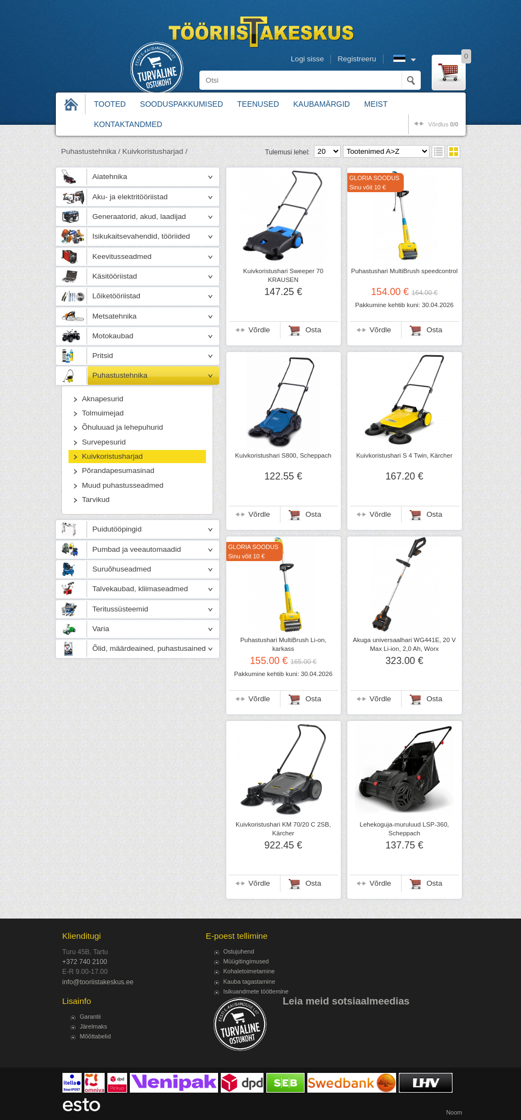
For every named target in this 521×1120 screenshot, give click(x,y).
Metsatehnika (115, 316)
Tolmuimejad (103, 413)
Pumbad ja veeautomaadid (137, 549)
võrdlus (443, 124)
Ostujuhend (239, 951)
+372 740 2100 (84, 962)
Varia (101, 629)
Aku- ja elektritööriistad (130, 197)
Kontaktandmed (128, 124)
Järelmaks (93, 1026)
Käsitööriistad (115, 276)
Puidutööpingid (117, 529)
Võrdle (259, 330)
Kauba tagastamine (250, 981)
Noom (454, 1112)
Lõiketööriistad (117, 296)
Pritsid (103, 355)
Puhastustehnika (120, 375)
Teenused (258, 104)
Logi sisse (307, 59)
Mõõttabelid (95, 1036)
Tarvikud (96, 499)
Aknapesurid (103, 399)
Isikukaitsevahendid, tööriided (141, 236)
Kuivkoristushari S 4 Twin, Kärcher (404, 455)
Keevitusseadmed (122, 256)
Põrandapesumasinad (118, 470)
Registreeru (356, 59)
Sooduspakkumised (181, 104)
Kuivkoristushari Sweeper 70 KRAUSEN (283, 275)
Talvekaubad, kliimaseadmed (140, 589)
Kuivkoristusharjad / (154, 151)
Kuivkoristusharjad (112, 456)
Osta (314, 330)
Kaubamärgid (321, 104)
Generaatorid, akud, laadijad (139, 216)
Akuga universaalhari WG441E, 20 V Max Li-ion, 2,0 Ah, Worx (404, 644)
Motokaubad (113, 336)
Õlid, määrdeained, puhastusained (149, 648)
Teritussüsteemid (120, 609)
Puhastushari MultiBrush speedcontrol (404, 271)
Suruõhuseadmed (122, 569)
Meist (376, 104)
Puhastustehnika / (91, 151)
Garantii (90, 1016)
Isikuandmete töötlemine (256, 991)
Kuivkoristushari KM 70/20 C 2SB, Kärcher (283, 828)
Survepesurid (104, 442)
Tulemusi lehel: (287, 152)
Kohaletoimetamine (249, 971)
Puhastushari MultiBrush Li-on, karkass (283, 644)
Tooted (110, 104)
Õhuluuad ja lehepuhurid (122, 427)
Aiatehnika (110, 176)
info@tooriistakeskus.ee (98, 982)
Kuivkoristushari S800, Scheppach (283, 455)
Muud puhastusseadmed (123, 485)
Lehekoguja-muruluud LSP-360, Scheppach (404, 828)
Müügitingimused (246, 961)
